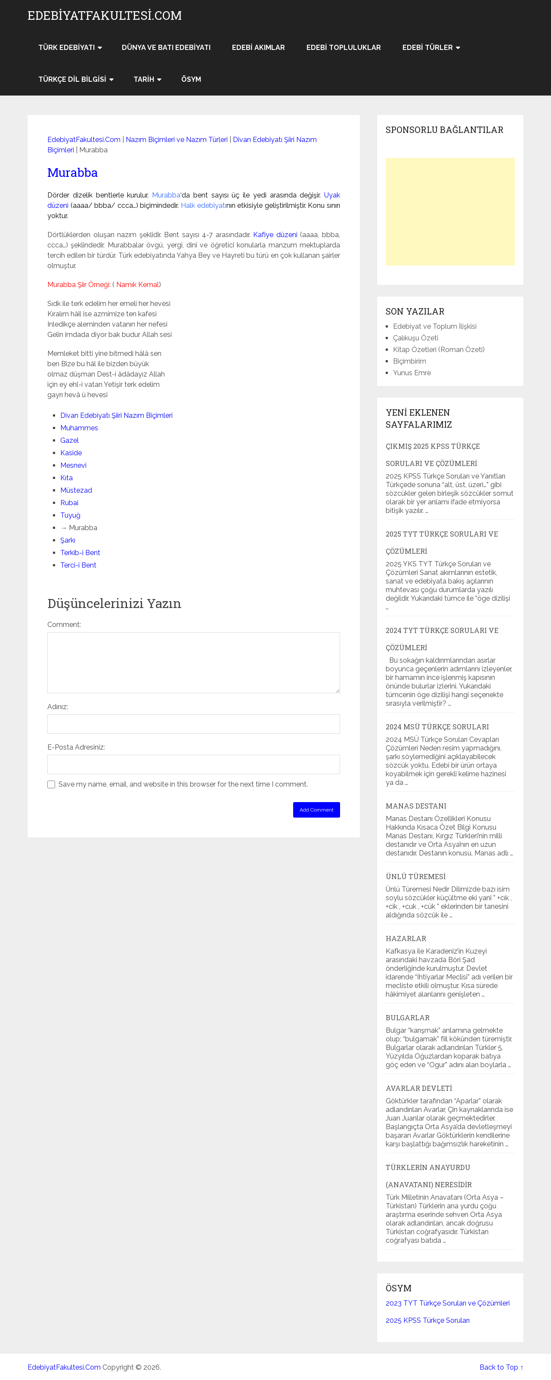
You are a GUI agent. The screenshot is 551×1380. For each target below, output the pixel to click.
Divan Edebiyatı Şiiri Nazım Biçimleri (116, 415)
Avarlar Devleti (419, 1088)
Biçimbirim (409, 361)
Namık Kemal (137, 285)
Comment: (64, 625)
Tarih (143, 79)
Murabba (72, 172)
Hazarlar (406, 938)
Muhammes (79, 428)
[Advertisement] (450, 212)
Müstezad (76, 490)
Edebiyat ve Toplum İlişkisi (435, 326)
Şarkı (67, 540)
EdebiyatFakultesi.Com (105, 15)
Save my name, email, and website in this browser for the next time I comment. (183, 784)
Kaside (71, 453)
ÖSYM (191, 79)
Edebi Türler (427, 47)
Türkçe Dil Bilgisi (72, 79)
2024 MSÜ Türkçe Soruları (437, 726)
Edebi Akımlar (258, 47)
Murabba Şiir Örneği (78, 285)
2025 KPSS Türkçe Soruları (428, 1320)
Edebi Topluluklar (343, 47)
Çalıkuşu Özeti (415, 338)
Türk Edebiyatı (66, 47)
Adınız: (57, 707)
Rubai (69, 503)
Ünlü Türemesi (416, 876)
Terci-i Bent (78, 565)
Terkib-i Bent (80, 553)
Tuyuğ (70, 515)
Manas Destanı (416, 805)
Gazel (69, 440)
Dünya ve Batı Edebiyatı (166, 47)
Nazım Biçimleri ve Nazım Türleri (177, 140)
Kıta (66, 478)
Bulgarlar (408, 1017)
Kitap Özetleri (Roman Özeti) (439, 350)
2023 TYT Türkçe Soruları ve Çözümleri (448, 1303)
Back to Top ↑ (501, 1367)
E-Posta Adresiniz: (76, 747)
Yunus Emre (412, 373)
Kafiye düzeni (275, 235)
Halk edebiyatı (203, 205)
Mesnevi (73, 465)
